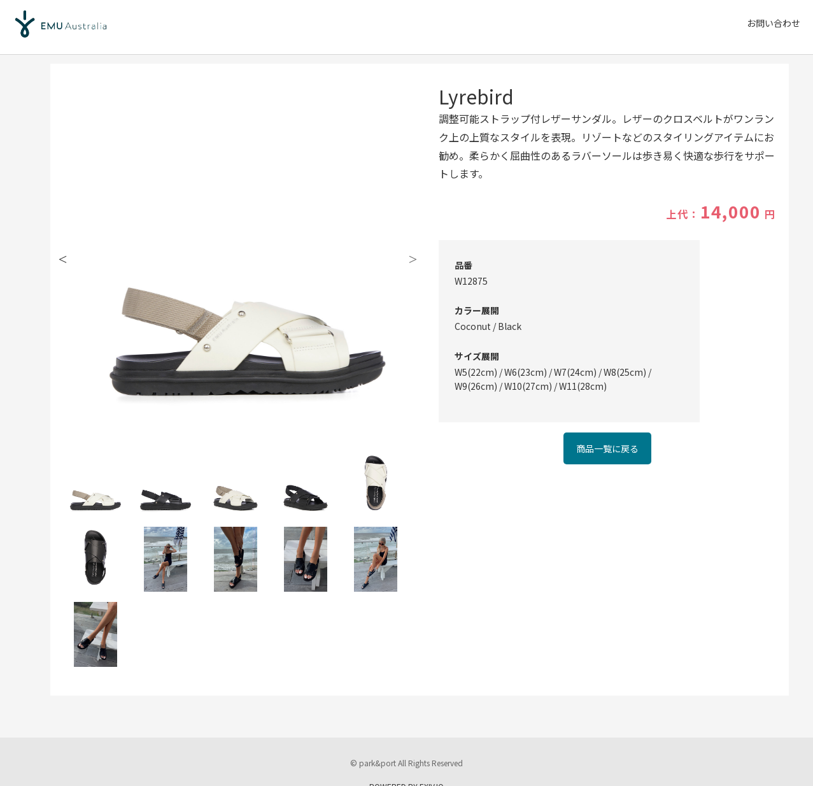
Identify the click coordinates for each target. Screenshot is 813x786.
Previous (63, 258)
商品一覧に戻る (607, 448)
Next (413, 258)
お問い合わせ (773, 23)
